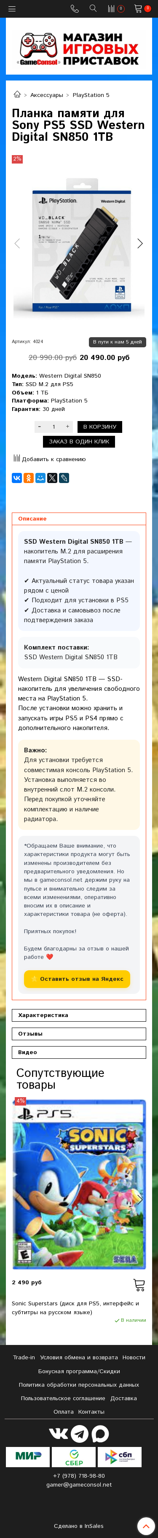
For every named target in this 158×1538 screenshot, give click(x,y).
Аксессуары (46, 95)
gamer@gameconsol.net (79, 1485)
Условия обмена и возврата (79, 1357)
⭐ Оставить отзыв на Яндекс (77, 979)
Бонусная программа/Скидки (79, 1371)
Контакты (91, 1412)
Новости (134, 1357)
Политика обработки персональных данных (79, 1385)
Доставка (123, 1398)
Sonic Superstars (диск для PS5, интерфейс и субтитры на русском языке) (75, 1308)
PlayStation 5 (91, 95)
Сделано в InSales (79, 1526)
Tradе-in (24, 1357)
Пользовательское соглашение (63, 1398)
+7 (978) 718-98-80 (79, 1476)
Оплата (64, 1412)
